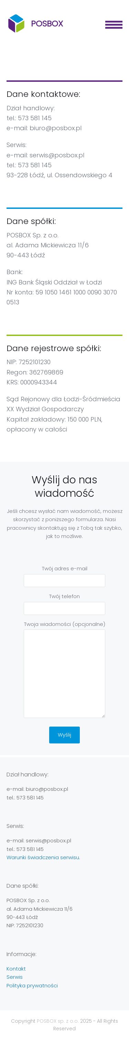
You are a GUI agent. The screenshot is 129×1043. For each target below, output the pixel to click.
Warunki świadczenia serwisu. (43, 855)
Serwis (15, 974)
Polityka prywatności (32, 983)
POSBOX (35, 23)
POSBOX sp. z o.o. (58, 1019)
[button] (113, 25)
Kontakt (16, 966)
